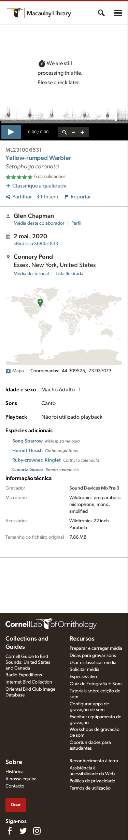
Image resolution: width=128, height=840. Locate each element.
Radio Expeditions (23, 675)
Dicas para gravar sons (93, 655)
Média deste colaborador (39, 223)
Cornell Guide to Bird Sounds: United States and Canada (27, 662)
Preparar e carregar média (96, 648)
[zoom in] (82, 132)
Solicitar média (84, 669)
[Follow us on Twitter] (23, 831)
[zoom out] (73, 132)
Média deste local (31, 273)
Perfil (76, 223)
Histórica (14, 771)
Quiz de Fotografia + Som (96, 683)
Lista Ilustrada (69, 273)
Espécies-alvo (83, 676)
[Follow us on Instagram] (37, 831)
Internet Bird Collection (28, 682)
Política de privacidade (92, 781)
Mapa (14, 371)
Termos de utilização (90, 788)
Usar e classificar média (93, 662)
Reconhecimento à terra (94, 761)
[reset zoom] (64, 132)
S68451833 (36, 243)
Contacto (14, 786)
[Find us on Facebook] (9, 831)
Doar (16, 804)
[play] (11, 132)
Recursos (82, 639)
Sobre (13, 762)
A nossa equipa (21, 779)
